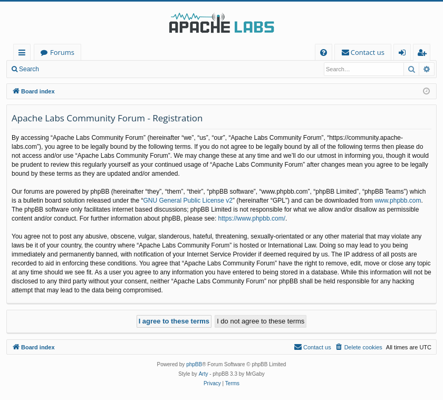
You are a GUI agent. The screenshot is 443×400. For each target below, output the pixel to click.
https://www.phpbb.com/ (251, 218)
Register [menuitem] (424, 54)
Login (62, 69)
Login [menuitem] (404, 54)
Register (97, 69)
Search (29, 69)
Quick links (24, 54)
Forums (62, 52)
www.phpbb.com (397, 200)
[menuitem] (323, 52)
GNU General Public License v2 (188, 200)
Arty (203, 374)
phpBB (194, 364)
